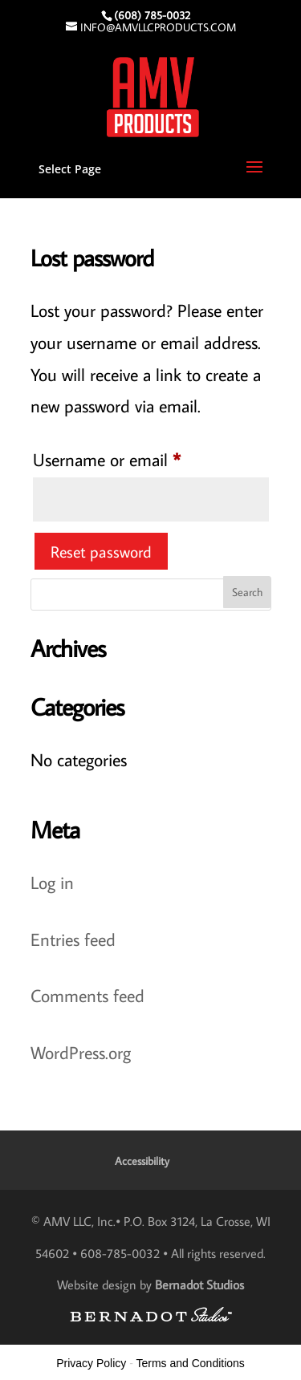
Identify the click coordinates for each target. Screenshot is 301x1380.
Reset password (101, 551)
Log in (52, 882)
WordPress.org (81, 1052)
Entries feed (73, 939)
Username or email (138, 456)
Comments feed (87, 995)
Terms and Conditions (190, 1363)
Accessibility (142, 1161)
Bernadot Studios (199, 1284)
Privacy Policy (91, 1363)
